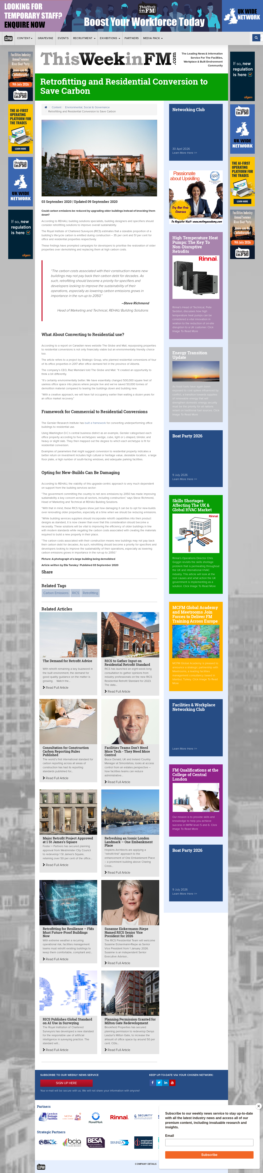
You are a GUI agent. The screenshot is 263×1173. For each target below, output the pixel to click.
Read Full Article (55, 688)
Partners (132, 38)
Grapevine (45, 38)
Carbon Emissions (55, 593)
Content (25, 38)
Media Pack (153, 38)
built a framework (96, 423)
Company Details (146, 1164)
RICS (75, 593)
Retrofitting (90, 593)
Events (63, 38)
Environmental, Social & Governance (87, 107)
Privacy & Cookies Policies (205, 1164)
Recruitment (84, 38)
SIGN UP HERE (66, 1083)
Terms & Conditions (172, 1164)
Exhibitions (110, 38)
